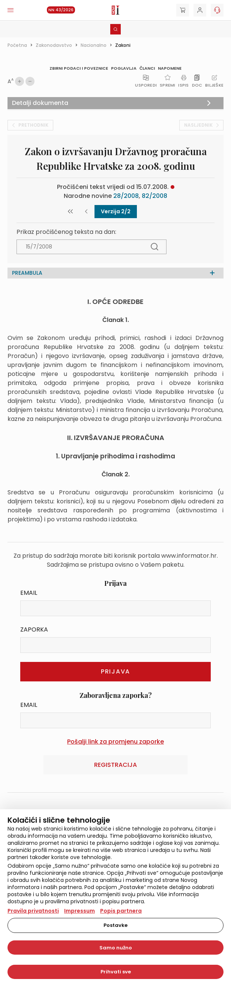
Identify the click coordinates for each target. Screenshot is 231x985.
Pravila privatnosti (33, 911)
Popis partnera (121, 911)
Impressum (79, 911)
